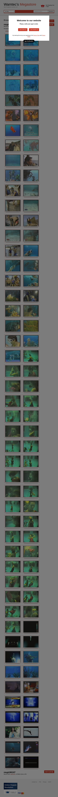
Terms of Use (36, 35)
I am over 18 (22, 29)
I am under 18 (34, 29)
